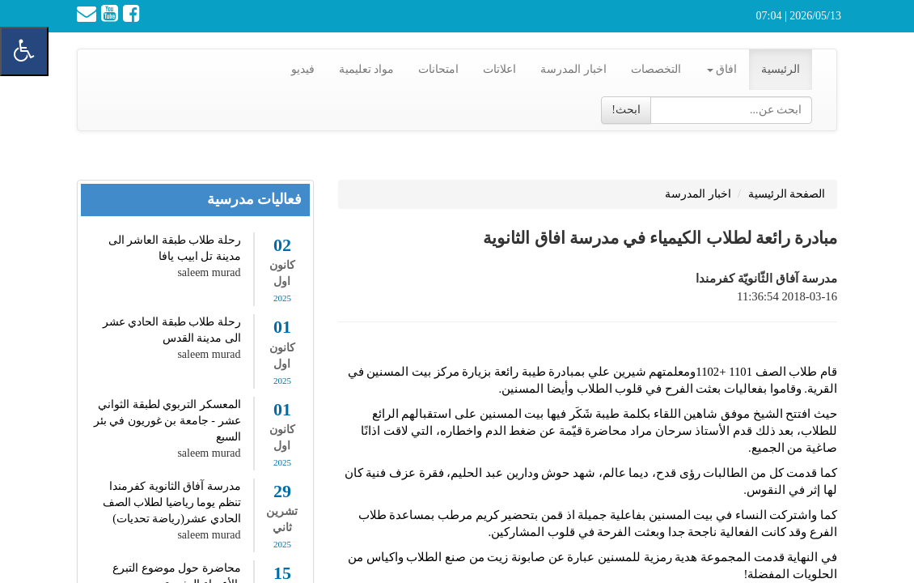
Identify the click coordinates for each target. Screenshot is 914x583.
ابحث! (626, 110)
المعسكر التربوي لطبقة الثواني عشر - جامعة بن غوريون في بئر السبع (167, 420)
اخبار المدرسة (573, 69)
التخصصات (656, 69)
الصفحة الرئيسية (787, 194)
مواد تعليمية (367, 69)
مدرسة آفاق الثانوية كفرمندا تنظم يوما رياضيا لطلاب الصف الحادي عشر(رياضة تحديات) (172, 502)
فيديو (303, 69)
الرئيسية (780, 69)
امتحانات (438, 69)
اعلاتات (499, 69)
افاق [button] (722, 69)
